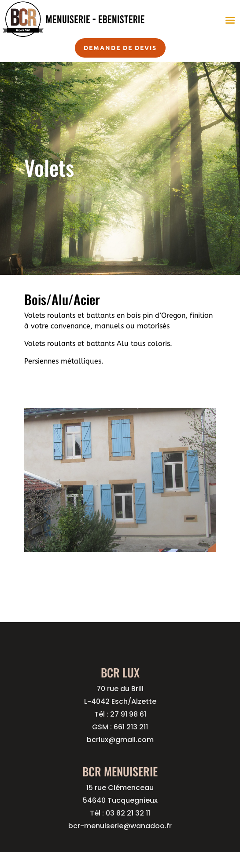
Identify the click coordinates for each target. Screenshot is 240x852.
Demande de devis (120, 47)
